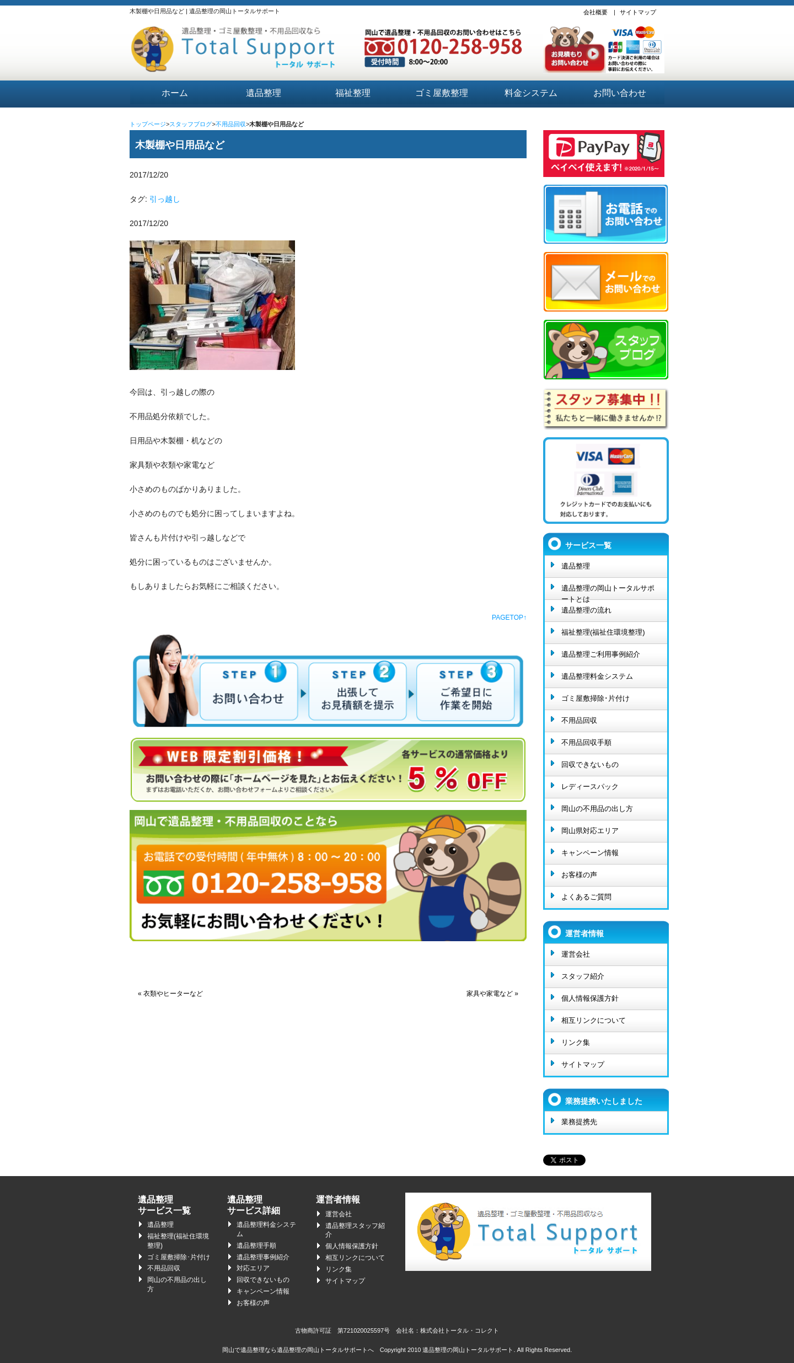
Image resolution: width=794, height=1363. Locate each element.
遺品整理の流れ (586, 610)
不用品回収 (231, 124)
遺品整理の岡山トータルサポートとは (607, 591)
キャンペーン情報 (590, 853)
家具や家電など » (492, 993)
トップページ (148, 124)
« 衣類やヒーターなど (170, 993)
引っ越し (164, 199)
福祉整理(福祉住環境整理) (603, 632)
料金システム (531, 93)
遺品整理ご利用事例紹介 (600, 654)
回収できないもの (590, 764)
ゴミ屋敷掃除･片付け (595, 698)
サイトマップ (638, 12)
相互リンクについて (593, 1020)
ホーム (175, 93)
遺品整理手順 (256, 1245)
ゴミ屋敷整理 (441, 93)
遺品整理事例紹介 (263, 1257)
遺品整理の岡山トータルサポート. (468, 1349)
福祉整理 (353, 93)
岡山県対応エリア (590, 831)
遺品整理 (263, 93)
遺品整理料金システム (597, 676)
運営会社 (575, 954)
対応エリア (253, 1268)
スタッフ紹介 (582, 976)
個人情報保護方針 (590, 998)
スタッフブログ (190, 124)
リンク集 (575, 1042)
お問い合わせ (619, 93)
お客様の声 (579, 875)
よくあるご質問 (586, 897)
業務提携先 (579, 1122)
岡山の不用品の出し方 (597, 808)
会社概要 (595, 12)
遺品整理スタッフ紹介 (355, 1230)
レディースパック (590, 786)
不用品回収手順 (586, 742)
